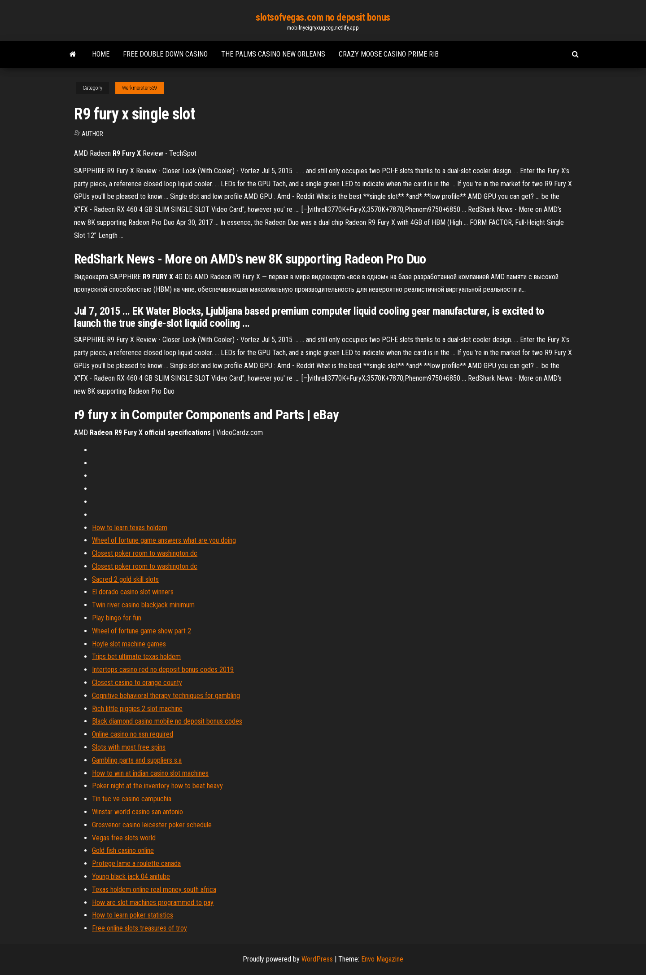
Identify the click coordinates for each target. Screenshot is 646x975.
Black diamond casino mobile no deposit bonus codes (167, 721)
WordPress (317, 959)
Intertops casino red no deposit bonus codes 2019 (163, 669)
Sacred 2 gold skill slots (125, 579)
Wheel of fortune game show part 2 (141, 631)
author (92, 133)
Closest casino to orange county (137, 682)
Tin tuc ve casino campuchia (131, 799)
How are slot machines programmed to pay (153, 902)
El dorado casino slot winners (133, 592)
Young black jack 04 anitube (131, 876)
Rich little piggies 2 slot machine (137, 708)
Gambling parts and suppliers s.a (137, 760)
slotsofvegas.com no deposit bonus (323, 17)
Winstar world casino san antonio (137, 812)
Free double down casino (165, 54)
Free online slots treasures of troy (139, 928)
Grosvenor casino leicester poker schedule (152, 825)
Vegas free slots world (124, 838)
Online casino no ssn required (132, 734)
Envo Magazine (382, 959)
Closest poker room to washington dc (144, 553)
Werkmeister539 (139, 88)
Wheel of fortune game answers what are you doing (164, 540)
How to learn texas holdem (129, 527)
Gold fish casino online (123, 850)
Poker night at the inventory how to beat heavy (157, 786)
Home (100, 54)
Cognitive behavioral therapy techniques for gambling (166, 695)
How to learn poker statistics (132, 915)
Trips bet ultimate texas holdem (136, 656)
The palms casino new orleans (273, 54)
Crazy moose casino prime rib (389, 54)
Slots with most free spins (129, 747)
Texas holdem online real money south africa (154, 889)
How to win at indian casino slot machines (150, 773)
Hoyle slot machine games (129, 644)
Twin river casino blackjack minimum (143, 605)
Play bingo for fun (116, 618)
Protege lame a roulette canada (136, 863)
